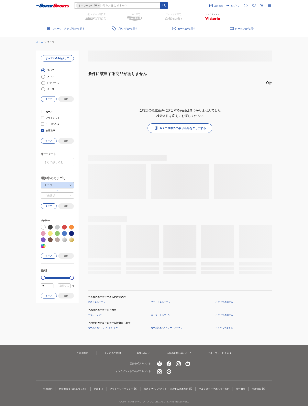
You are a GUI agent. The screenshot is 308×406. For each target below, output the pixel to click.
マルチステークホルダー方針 (214, 388)
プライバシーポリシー (123, 389)
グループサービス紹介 (219, 353)
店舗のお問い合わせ (179, 353)
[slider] (43, 278)
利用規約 (47, 388)
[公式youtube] (187, 363)
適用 (66, 98)
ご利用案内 (82, 353)
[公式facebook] (169, 363)
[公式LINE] (169, 371)
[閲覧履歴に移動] (246, 5)
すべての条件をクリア (57, 58)
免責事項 (98, 388)
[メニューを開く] (269, 5)
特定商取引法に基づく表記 (73, 388)
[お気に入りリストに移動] (253, 5)
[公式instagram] (178, 363)
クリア (48, 98)
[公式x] (159, 363)
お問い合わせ (144, 353)
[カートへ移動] (261, 5)
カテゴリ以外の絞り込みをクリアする (180, 128)
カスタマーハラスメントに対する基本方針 (168, 389)
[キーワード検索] (164, 5)
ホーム (39, 42)
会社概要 (240, 388)
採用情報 (258, 389)
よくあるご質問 (112, 353)
